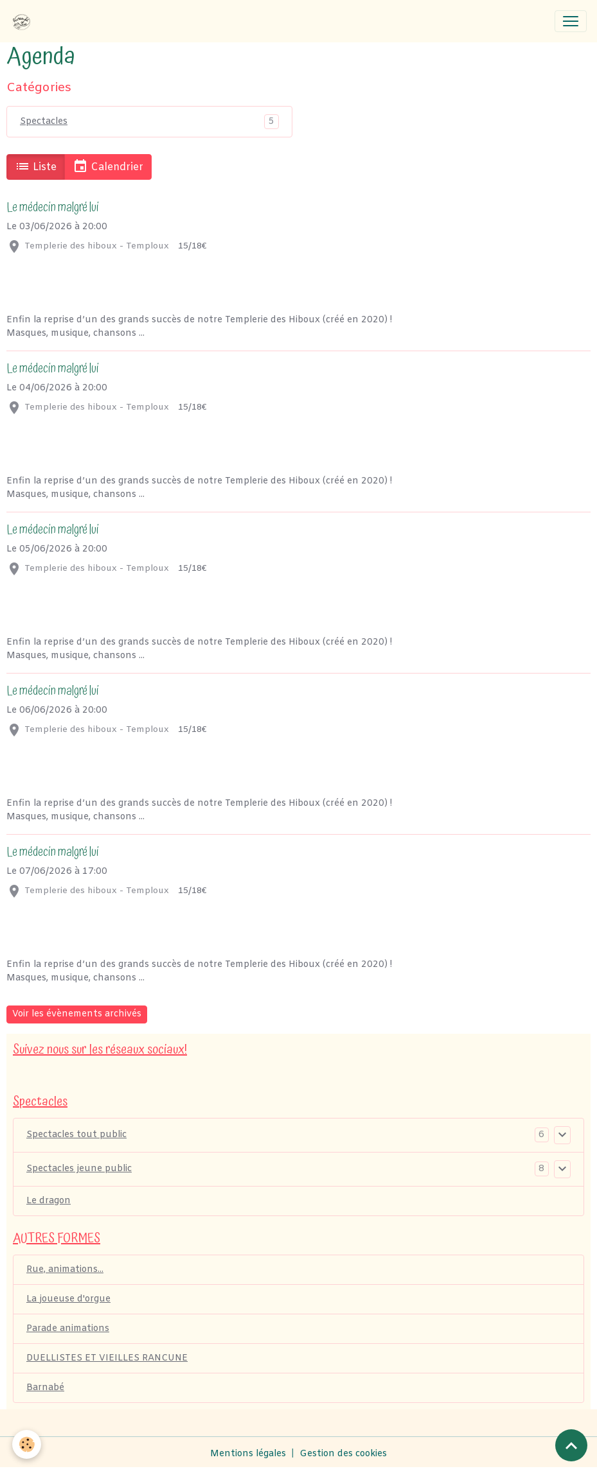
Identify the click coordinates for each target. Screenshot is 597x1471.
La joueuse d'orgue (68, 1299)
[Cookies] (27, 1444)
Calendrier (108, 166)
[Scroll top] (571, 1445)
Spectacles (43, 122)
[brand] (23, 21)
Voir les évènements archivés (76, 1014)
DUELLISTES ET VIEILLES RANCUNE (107, 1358)
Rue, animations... (64, 1270)
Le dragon (48, 1201)
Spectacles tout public (76, 1135)
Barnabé (45, 1388)
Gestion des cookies (343, 1454)
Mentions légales (248, 1454)
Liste (36, 166)
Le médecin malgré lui (52, 208)
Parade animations (67, 1329)
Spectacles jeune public (79, 1169)
